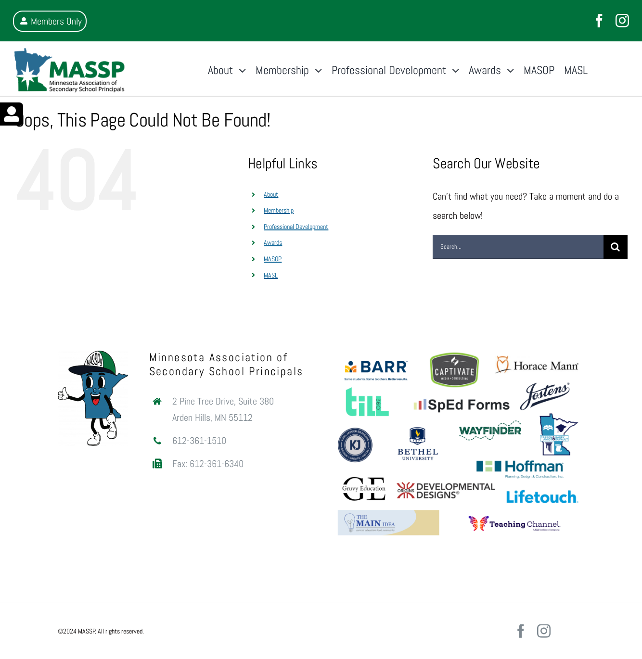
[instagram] (622, 20)
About (271, 194)
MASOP (273, 258)
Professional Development (296, 226)
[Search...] (518, 247)
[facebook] (599, 20)
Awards (273, 242)
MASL (271, 275)
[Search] (615, 247)
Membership (279, 210)
